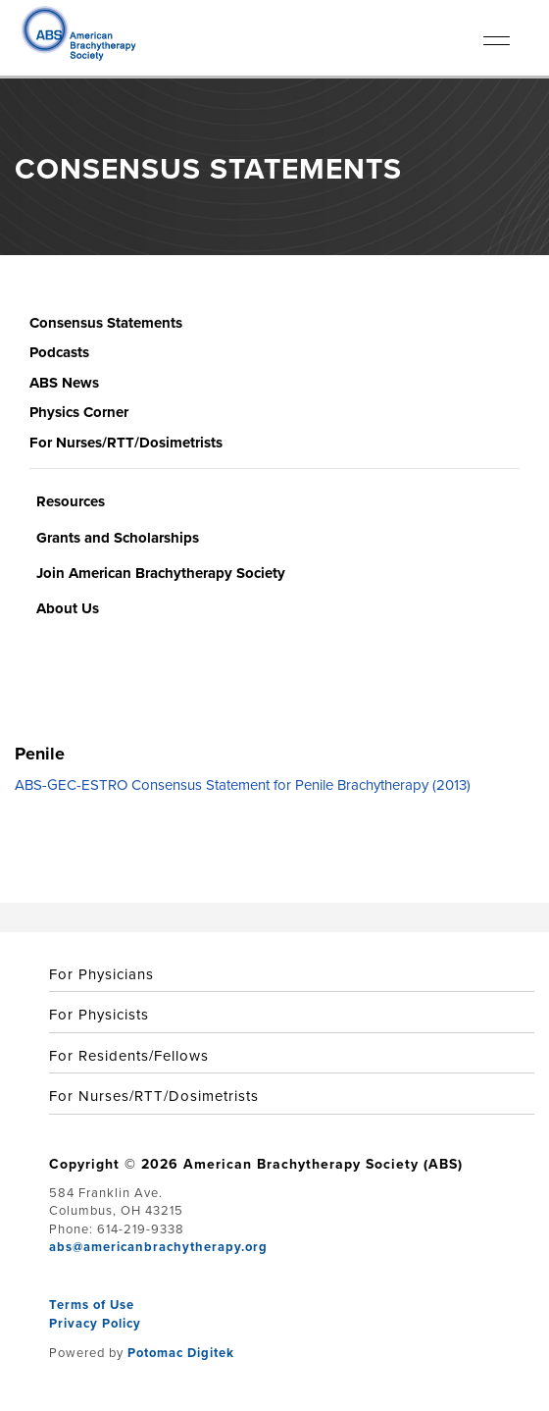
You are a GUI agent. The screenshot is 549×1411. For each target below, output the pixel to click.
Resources (70, 501)
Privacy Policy (95, 1323)
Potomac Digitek (180, 1352)
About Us (67, 608)
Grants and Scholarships (117, 538)
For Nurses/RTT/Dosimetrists (126, 442)
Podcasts (59, 352)
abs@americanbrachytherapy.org (158, 1246)
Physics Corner (78, 412)
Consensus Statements (105, 323)
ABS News (64, 382)
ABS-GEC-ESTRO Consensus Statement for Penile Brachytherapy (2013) (243, 784)
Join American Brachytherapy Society (160, 573)
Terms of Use (91, 1304)
